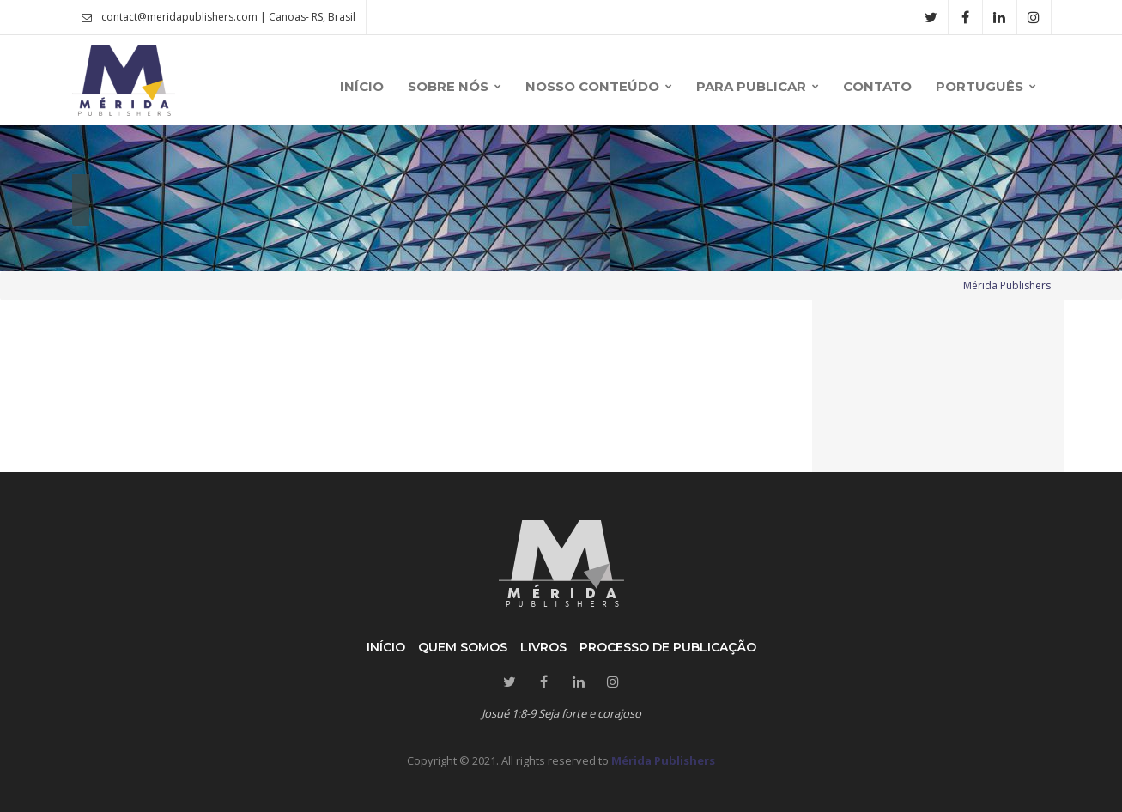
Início (386, 647)
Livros (543, 647)
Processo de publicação (667, 647)
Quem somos (462, 647)
